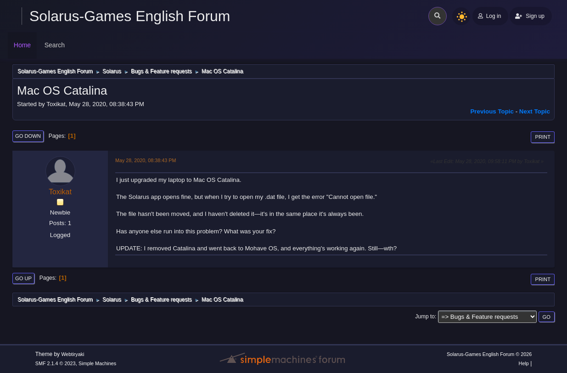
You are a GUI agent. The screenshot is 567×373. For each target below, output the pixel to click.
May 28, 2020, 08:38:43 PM (145, 160)
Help (524, 363)
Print (542, 137)
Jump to (425, 316)
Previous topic (492, 111)
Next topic (534, 111)
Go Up (23, 278)
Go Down (28, 136)
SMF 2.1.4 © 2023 (55, 363)
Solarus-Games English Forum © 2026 (489, 354)
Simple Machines (97, 363)
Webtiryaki (72, 354)
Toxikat (60, 192)
